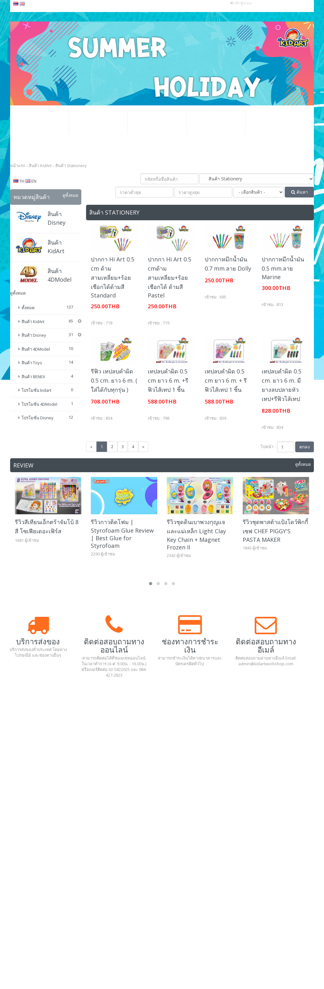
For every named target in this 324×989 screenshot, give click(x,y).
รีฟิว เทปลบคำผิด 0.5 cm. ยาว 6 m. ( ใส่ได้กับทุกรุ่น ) (114, 380)
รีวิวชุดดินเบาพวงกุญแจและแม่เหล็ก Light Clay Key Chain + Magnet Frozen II (196, 534)
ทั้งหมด (28, 307)
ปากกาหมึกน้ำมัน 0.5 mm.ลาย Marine (283, 268)
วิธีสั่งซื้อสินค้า (216, 122)
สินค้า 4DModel (36, 367)
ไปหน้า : (268, 446)
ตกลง (304, 447)
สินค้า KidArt (33, 321)
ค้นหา (299, 192)
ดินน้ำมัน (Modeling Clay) (53, 332)
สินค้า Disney (34, 353)
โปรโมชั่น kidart (36, 408)
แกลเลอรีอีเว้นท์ (275, 122)
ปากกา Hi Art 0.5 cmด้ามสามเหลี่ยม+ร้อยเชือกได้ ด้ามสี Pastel (169, 277)
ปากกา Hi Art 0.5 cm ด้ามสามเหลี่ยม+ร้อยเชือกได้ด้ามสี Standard (112, 277)
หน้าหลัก (39, 122)
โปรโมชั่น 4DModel (39, 422)
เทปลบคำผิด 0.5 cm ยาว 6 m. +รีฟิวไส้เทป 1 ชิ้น (168, 380)
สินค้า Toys (32, 381)
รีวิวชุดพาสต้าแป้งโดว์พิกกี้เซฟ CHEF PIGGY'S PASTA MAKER (275, 530)
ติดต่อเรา (39, 146)
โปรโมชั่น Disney (37, 436)
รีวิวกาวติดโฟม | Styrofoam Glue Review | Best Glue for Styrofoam (122, 533)
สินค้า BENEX (33, 394)
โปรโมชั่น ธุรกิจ (157, 122)
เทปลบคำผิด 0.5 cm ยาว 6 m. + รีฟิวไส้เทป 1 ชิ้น (226, 380)
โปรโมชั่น (98, 122)
